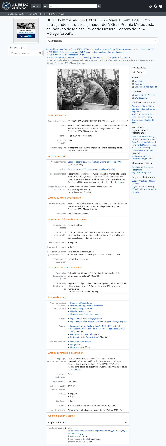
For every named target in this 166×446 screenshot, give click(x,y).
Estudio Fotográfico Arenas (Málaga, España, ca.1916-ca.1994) (94, 162)
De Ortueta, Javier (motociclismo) (84, 337)
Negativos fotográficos (80, 347)
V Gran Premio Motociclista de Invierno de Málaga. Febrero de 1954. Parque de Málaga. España (90, 57)
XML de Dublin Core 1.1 (143, 95)
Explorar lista (139, 84)
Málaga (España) (94, 318)
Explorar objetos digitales (144, 87)
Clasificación (55, 40)
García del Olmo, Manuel (81, 334)
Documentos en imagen (80, 341)
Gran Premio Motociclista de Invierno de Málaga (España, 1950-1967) (144, 145)
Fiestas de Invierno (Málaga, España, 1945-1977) (90, 326)
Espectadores (86, 308)
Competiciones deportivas (91, 305)
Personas (74, 308)
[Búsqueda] (73, 6)
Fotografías (75, 344)
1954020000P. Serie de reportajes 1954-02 (67, 54)
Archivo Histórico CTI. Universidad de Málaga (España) (91, 169)
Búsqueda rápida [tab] (17, 47)
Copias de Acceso (57, 422)
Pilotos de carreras (91, 314)
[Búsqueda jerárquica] (23, 53)
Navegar (35, 6)
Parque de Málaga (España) (115, 321)
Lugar (72, 318)
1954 (88, 311)
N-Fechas (74, 311)
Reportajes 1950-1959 (145, 49)
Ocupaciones (76, 314)
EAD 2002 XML (139, 98)
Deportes (74, 303)
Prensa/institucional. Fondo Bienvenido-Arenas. (112, 49)
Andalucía (81, 318)
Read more (119, 182)
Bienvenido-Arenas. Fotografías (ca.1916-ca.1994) (67, 49)
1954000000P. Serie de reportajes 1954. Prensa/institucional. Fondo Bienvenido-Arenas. (87, 52)
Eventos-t (74, 305)
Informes (137, 81)
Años (82, 311)
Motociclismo (86, 303)
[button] (150, 6)
